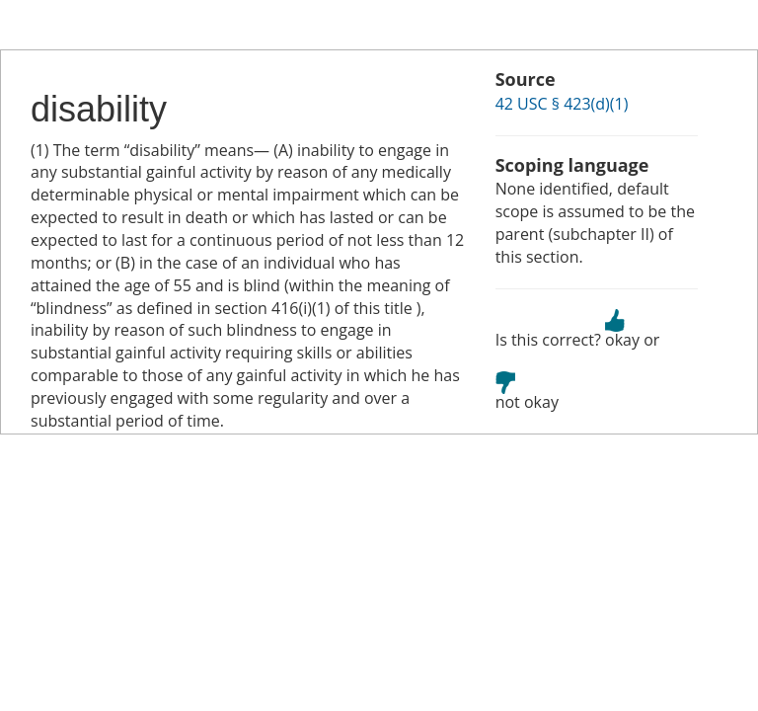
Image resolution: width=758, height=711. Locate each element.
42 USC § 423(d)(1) (562, 104)
